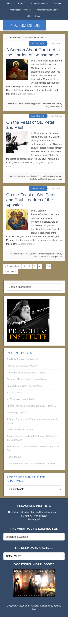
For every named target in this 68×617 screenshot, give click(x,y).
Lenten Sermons (24, 104)
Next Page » (10, 272)
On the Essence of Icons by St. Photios (26, 372)
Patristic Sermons (38, 176)
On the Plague (14, 457)
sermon (58, 104)
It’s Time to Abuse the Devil (20, 399)
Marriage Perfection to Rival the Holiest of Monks (31, 463)
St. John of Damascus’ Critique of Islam (27, 379)
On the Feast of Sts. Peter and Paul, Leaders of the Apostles (31, 199)
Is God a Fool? (14, 392)
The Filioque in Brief (17, 412)
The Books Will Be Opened (20, 429)
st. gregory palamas (54, 257)
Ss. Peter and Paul (37, 179)
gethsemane (46, 104)
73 (48, 266)
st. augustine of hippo (53, 179)
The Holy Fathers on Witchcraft (22, 359)
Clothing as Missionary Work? (22, 366)
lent (53, 104)
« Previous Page (12, 266)
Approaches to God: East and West (24, 386)
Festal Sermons (24, 176)
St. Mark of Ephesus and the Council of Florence (31, 406)
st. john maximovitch (54, 107)
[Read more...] (27, 94)
